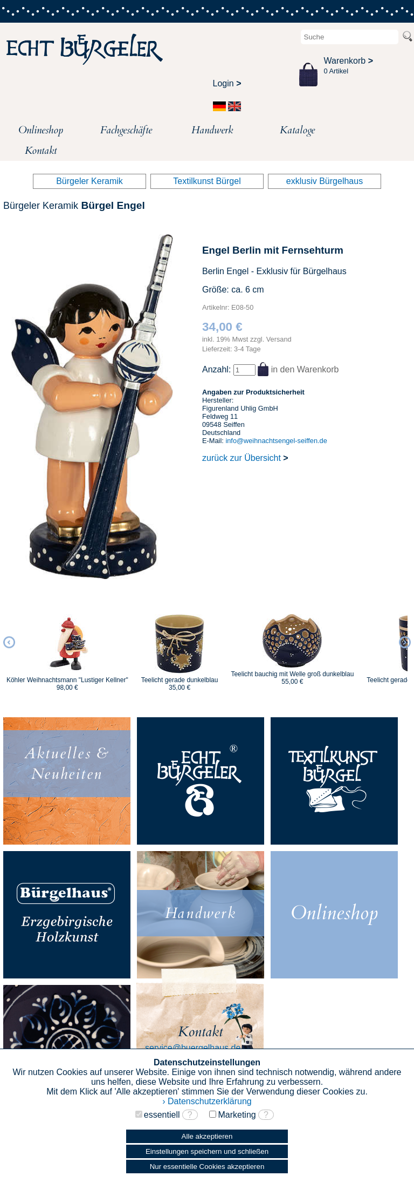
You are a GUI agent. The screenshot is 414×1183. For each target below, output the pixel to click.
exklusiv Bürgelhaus (324, 181)
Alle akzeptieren (207, 1136)
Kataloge (297, 130)
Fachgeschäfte (126, 130)
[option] (67, 647)
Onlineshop (40, 130)
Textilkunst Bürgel (206, 181)
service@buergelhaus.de (192, 1047)
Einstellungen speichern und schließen (207, 1151)
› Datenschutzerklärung (206, 1101)
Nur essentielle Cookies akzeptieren (207, 1166)
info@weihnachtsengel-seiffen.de (276, 441)
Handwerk (212, 130)
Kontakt (41, 151)
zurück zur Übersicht (245, 458)
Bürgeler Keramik (89, 181)
